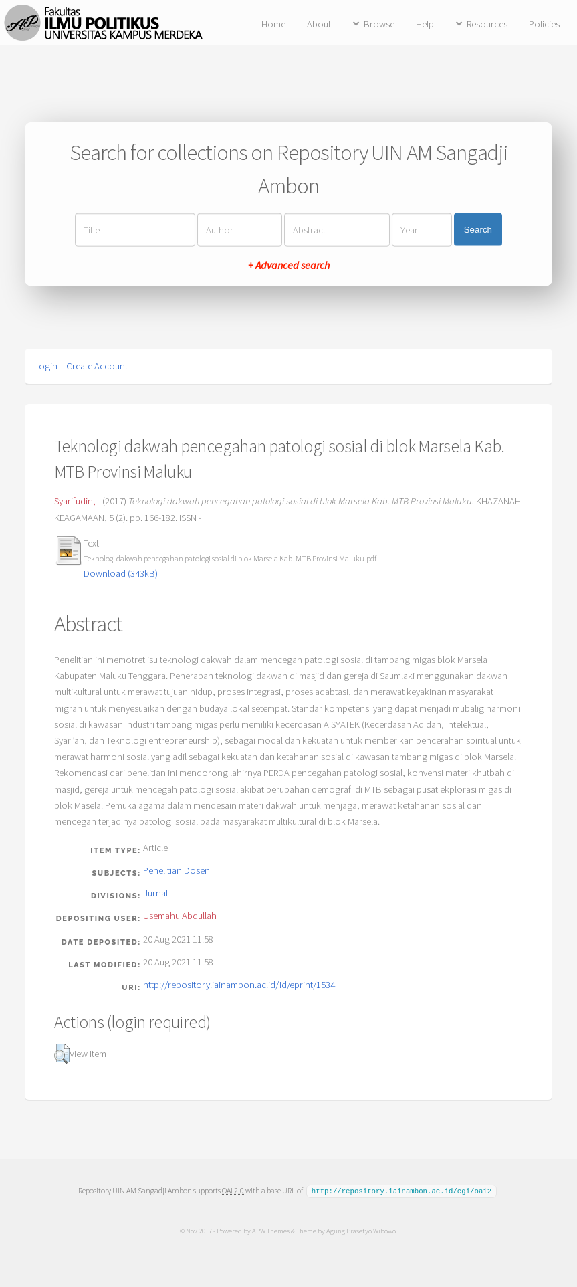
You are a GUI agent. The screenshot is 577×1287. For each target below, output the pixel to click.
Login (45, 366)
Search (478, 230)
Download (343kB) (121, 573)
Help (425, 24)
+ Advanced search (289, 264)
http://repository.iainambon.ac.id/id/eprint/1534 (239, 985)
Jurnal (155, 893)
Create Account (97, 366)
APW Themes (271, 1230)
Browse (379, 24)
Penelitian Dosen (176, 870)
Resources (487, 24)
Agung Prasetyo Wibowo (361, 1230)
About (319, 24)
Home (273, 24)
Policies (544, 24)
